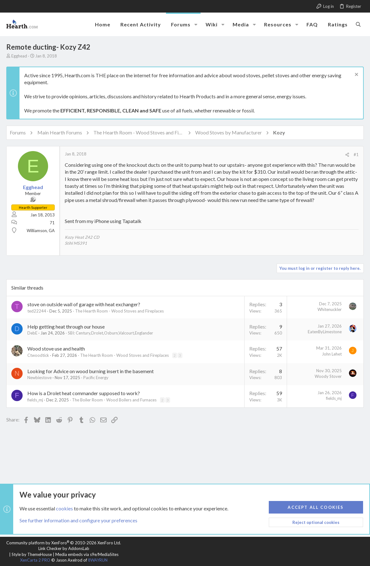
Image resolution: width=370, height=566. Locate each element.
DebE (32, 332)
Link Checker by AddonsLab (63, 548)
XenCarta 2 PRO (35, 560)
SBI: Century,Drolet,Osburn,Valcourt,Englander (110, 332)
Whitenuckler (330, 309)
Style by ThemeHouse (32, 554)
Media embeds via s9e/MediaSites (87, 554)
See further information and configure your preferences (78, 520)
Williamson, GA (41, 230)
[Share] (347, 155)
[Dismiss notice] (355, 75)
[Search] (358, 24)
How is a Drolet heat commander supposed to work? (83, 393)
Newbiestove (39, 377)
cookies (64, 508)
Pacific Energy (95, 377)
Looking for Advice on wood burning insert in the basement (90, 371)
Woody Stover (328, 376)
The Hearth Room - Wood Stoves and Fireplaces (119, 310)
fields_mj (35, 399)
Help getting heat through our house (66, 326)
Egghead (19, 55)
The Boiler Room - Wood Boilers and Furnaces (114, 399)
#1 (356, 154)
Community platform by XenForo (63, 542)
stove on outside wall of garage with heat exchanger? (83, 304)
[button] (196, 24)
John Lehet (332, 353)
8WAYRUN (98, 560)
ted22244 (36, 310)
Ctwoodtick (38, 355)
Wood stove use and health (56, 348)
